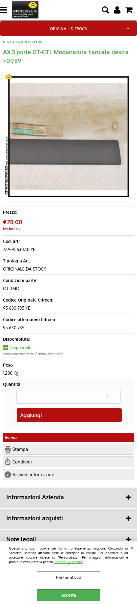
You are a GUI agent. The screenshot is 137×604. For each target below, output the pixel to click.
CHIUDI (131, 547)
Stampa (20, 449)
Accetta (68, 595)
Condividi (22, 462)
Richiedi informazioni (34, 474)
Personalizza (68, 577)
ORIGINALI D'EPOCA (68, 28)
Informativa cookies (68, 561)
